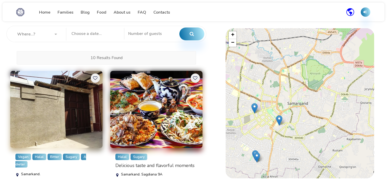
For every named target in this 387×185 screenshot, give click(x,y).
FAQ (142, 12)
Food (101, 12)
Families (65, 12)
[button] (37, 34)
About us (122, 12)
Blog (85, 12)
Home (44, 12)
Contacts (161, 12)
